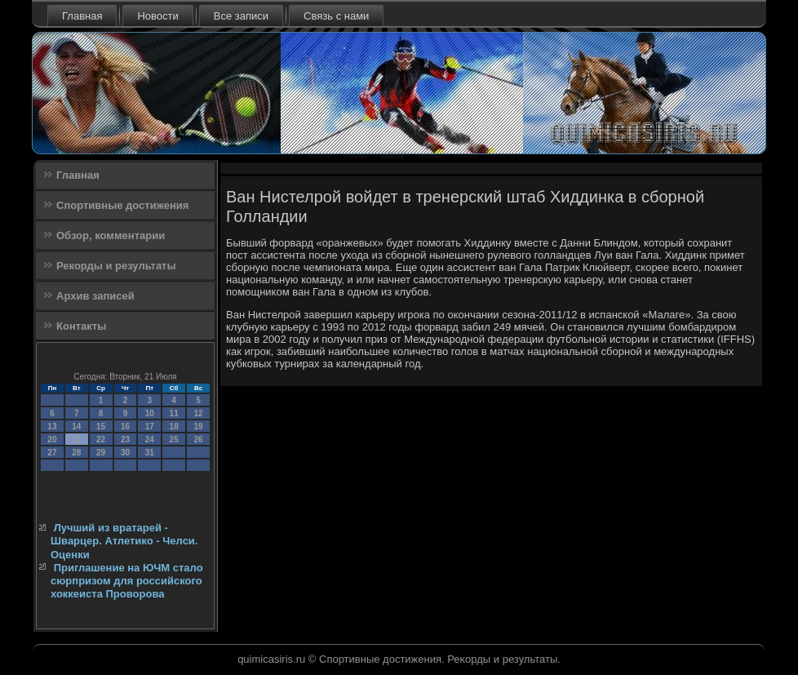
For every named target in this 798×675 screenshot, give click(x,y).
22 (100, 439)
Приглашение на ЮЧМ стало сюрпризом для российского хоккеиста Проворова (127, 581)
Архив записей (95, 296)
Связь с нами (336, 16)
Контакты (81, 326)
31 (149, 452)
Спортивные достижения (122, 205)
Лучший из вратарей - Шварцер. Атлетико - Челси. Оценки (124, 541)
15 (100, 426)
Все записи (241, 16)
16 (125, 426)
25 (174, 439)
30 (125, 452)
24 (149, 439)
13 (51, 426)
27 (51, 452)
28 (76, 452)
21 (76, 439)
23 (125, 439)
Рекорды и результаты (116, 266)
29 (100, 452)
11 (174, 413)
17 (149, 426)
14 (76, 426)
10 (149, 413)
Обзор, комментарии (110, 235)
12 (197, 413)
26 (197, 439)
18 (174, 426)
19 (197, 426)
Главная (82, 16)
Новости (157, 16)
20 (51, 439)
